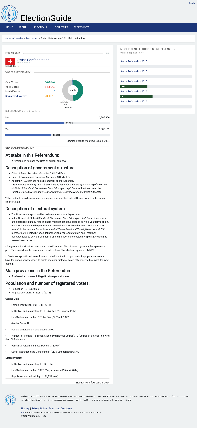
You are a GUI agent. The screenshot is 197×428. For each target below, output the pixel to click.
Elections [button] (41, 27)
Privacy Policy (39, 408)
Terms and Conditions (60, 408)
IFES (22, 413)
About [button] (22, 27)
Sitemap (25, 408)
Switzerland (32, 38)
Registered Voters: (16, 96)
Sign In (192, 3)
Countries (61, 27)
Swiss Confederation (33, 60)
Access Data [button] (82, 27)
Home (9, 27)
